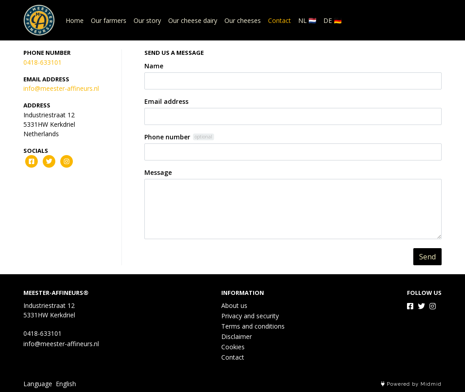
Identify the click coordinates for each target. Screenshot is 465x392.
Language (37, 383)
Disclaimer (236, 336)
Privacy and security (250, 316)
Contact (279, 20)
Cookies (233, 347)
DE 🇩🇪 (332, 20)
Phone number (167, 137)
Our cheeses (242, 20)
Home (75, 20)
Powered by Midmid (411, 384)
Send (427, 257)
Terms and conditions (253, 326)
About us (234, 305)
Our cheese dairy (192, 20)
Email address (166, 101)
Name (153, 66)
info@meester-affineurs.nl (61, 88)
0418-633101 (42, 62)
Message (158, 172)
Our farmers (108, 20)
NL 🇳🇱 (307, 20)
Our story (147, 20)
